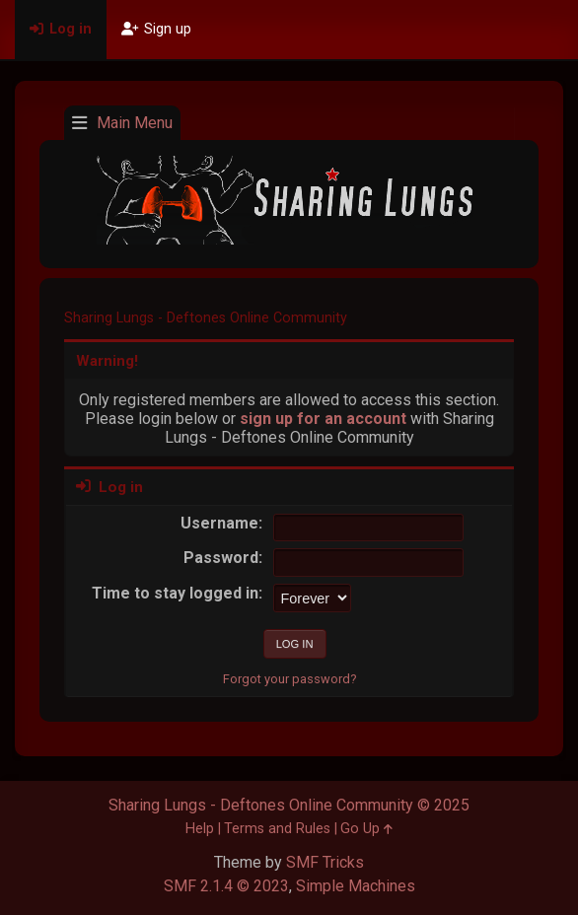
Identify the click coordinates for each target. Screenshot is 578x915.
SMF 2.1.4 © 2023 (226, 886)
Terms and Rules (277, 828)
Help (199, 828)
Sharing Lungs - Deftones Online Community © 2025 (289, 805)
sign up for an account (323, 418)
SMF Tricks (325, 862)
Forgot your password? (289, 678)
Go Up (366, 828)
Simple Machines (355, 886)
